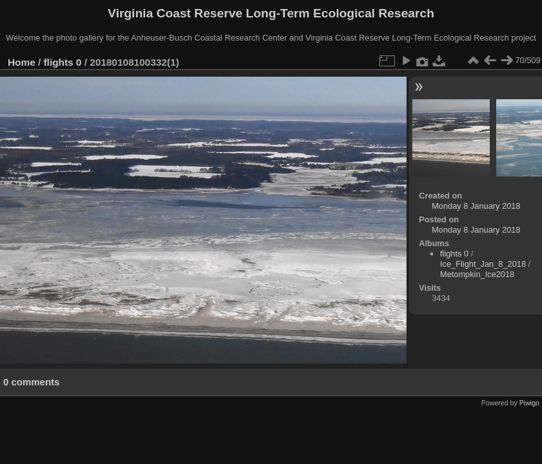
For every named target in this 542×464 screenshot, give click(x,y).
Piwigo (529, 403)
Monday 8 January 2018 (476, 206)
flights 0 (63, 62)
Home (21, 62)
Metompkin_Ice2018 (477, 274)
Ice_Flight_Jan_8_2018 (483, 264)
